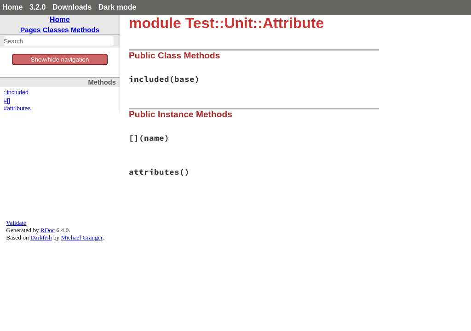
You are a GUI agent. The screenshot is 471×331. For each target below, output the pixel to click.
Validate (16, 222)
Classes (56, 30)
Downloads (72, 7)
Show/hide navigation (60, 59)
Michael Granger (82, 237)
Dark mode (117, 7)
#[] (7, 100)
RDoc (47, 230)
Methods (85, 30)
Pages (30, 30)
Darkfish (41, 237)
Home (12, 7)
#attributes (17, 108)
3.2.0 (37, 7)
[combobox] (59, 41)
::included (16, 92)
